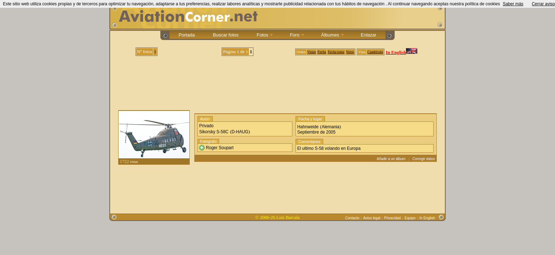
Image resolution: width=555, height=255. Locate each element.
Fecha (321, 52)
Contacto (352, 218)
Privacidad (392, 218)
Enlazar (369, 35)
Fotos (264, 35)
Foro (296, 35)
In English (427, 218)
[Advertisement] (277, 80)
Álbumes (332, 35)
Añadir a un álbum (391, 159)
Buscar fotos (226, 35)
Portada (186, 35)
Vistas (311, 52)
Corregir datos (423, 159)
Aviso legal (371, 218)
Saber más (513, 3)
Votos (350, 52)
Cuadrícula (375, 52)
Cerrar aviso (543, 3)
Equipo (410, 218)
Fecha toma (336, 52)
